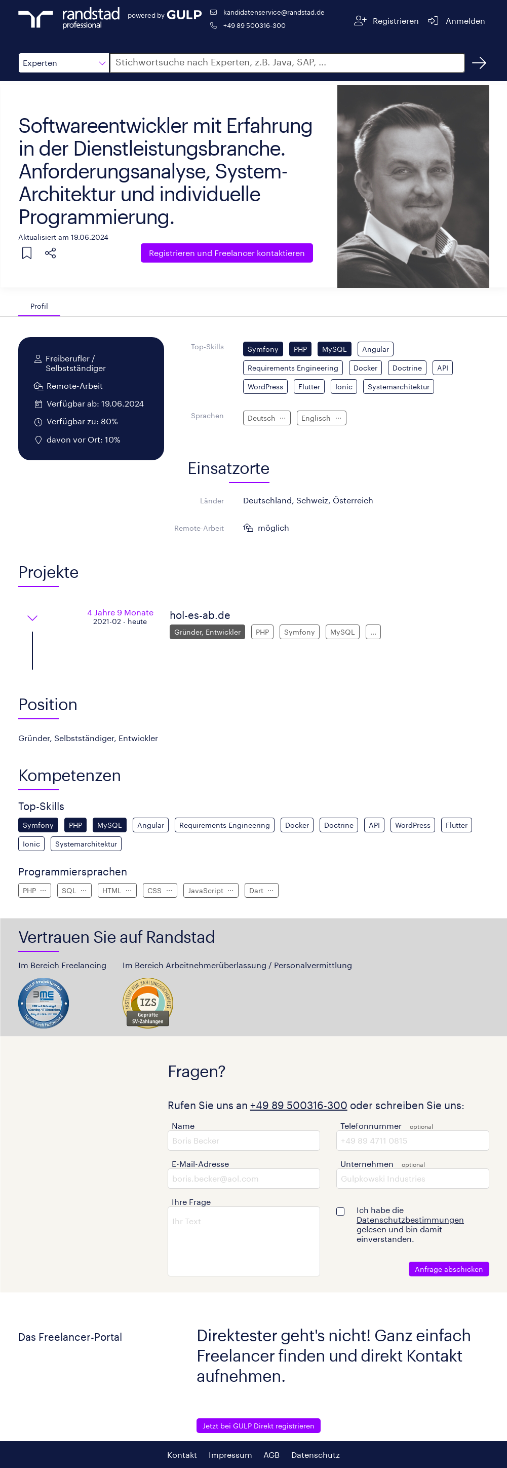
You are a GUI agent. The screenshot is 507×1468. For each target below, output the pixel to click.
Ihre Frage (191, 1201)
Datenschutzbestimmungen (410, 1219)
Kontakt (182, 1454)
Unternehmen (367, 1163)
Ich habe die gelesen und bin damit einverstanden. (410, 1224)
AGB (271, 1454)
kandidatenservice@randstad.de (274, 12)
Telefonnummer (371, 1125)
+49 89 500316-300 (254, 25)
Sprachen (207, 415)
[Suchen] (479, 63)
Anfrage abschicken (449, 1269)
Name (183, 1125)
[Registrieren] (386, 20)
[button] (63, 63)
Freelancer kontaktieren (227, 253)
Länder (212, 500)
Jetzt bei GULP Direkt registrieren (259, 1425)
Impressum (230, 1454)
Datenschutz (315, 1454)
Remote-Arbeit (199, 528)
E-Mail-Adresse (200, 1163)
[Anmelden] (456, 20)
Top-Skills (207, 346)
